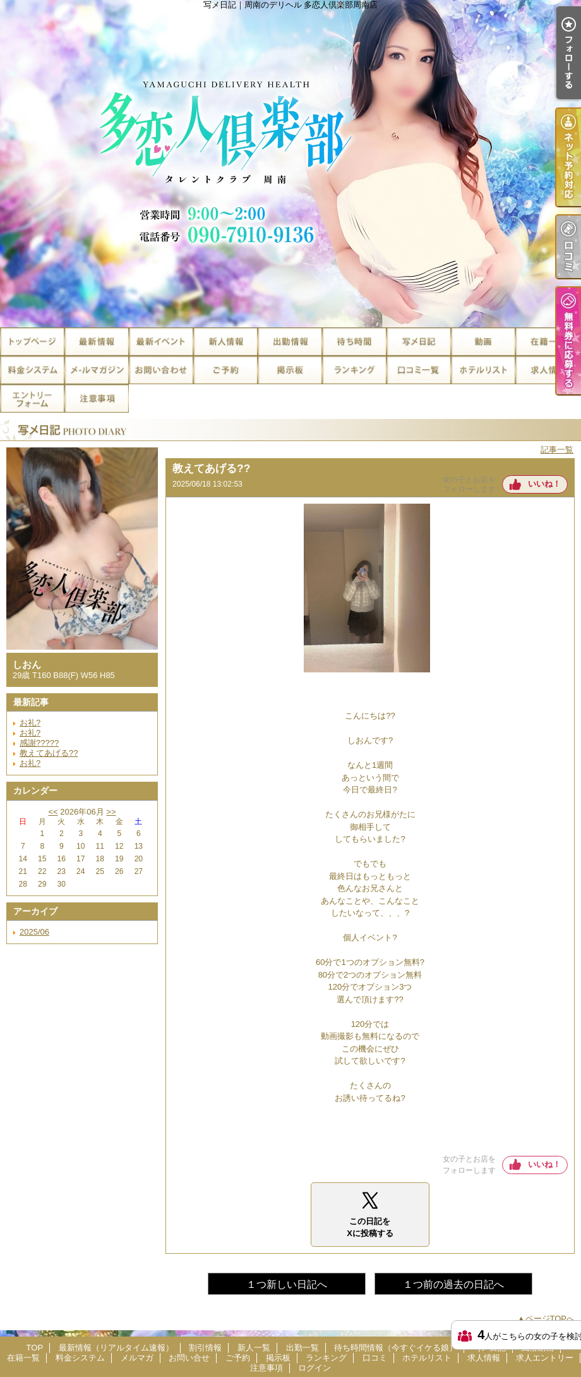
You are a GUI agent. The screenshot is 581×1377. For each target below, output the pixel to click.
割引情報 (161, 341)
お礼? (30, 722)
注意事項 (96, 398)
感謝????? (39, 743)
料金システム (32, 370)
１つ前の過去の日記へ (453, 1284)
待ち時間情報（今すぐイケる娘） (354, 341)
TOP (32, 341)
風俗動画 (483, 341)
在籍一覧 (547, 341)
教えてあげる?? (49, 753)
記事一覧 (557, 449)
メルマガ (96, 370)
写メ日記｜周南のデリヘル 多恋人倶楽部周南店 (290, 163)
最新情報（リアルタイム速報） (96, 341)
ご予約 (225, 370)
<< (52, 811)
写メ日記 (418, 341)
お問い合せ (161, 370)
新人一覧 (225, 341)
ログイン (314, 1368)
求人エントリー (32, 398)
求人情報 (547, 370)
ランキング (354, 370)
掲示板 (290, 370)
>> (111, 811)
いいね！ (544, 483)
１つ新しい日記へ (286, 1284)
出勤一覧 (290, 341)
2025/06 (34, 932)
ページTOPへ (550, 1318)
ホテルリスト (483, 370)
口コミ (418, 370)
